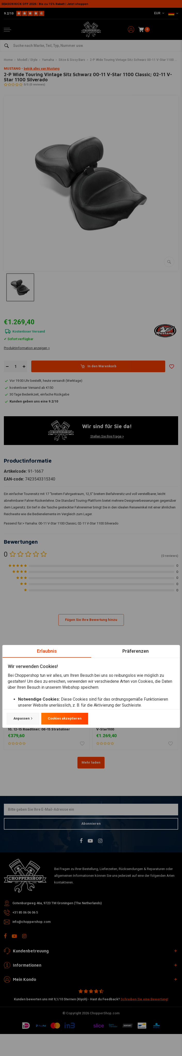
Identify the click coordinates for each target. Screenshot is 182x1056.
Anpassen (22, 718)
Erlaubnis (47, 651)
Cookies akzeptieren (64, 718)
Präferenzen (135, 651)
